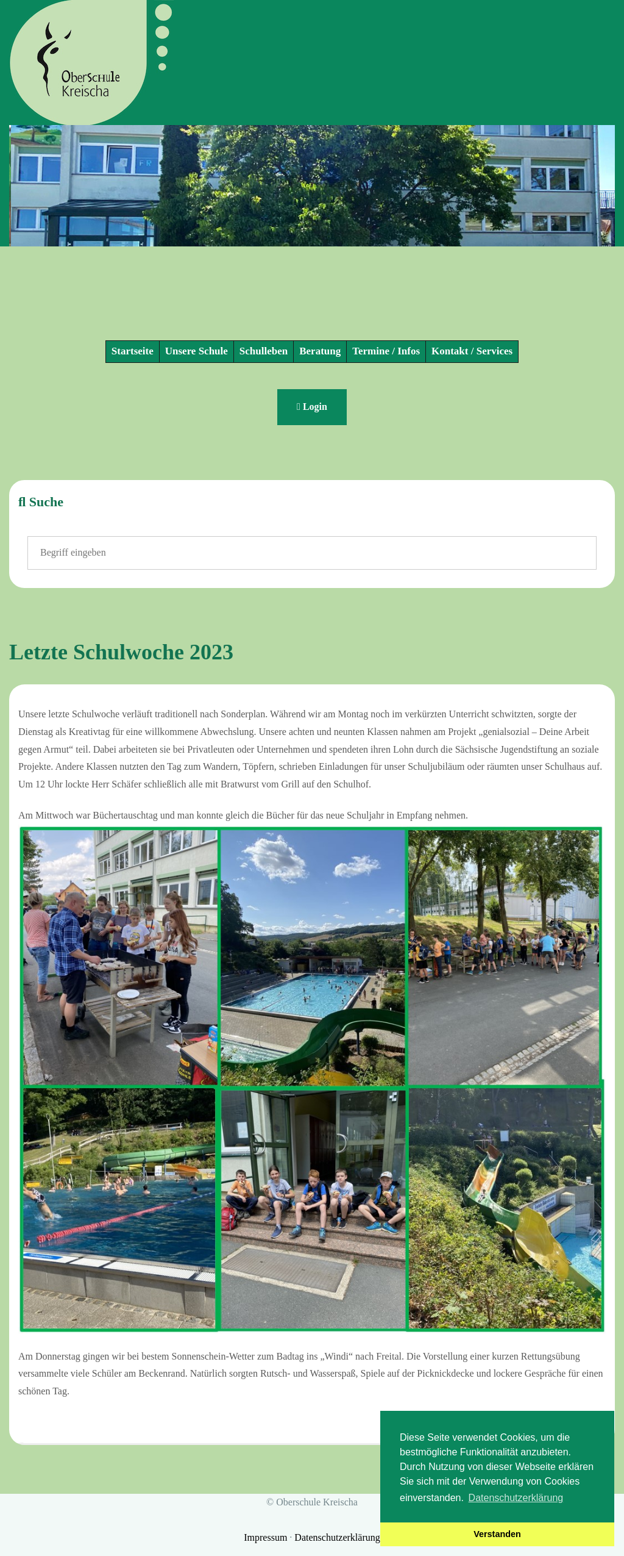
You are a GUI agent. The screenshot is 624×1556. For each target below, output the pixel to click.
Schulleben (263, 351)
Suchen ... (27, 536)
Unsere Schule (196, 351)
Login (312, 406)
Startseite (133, 351)
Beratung (320, 351)
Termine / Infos (386, 351)
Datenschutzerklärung (337, 1537)
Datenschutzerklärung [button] (516, 1498)
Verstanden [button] (497, 1534)
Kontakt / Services (471, 351)
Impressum (266, 1537)
